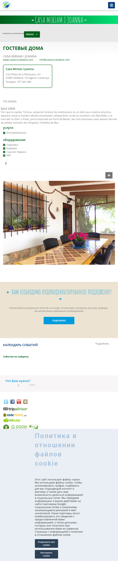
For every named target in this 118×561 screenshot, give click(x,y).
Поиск (30, 34)
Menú (111, 5)
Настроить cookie (46, 554)
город (4, 33)
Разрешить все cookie (46, 543)
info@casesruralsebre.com (54, 59)
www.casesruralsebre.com (18, 59)
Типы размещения (15, 33)
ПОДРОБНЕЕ (59, 320)
